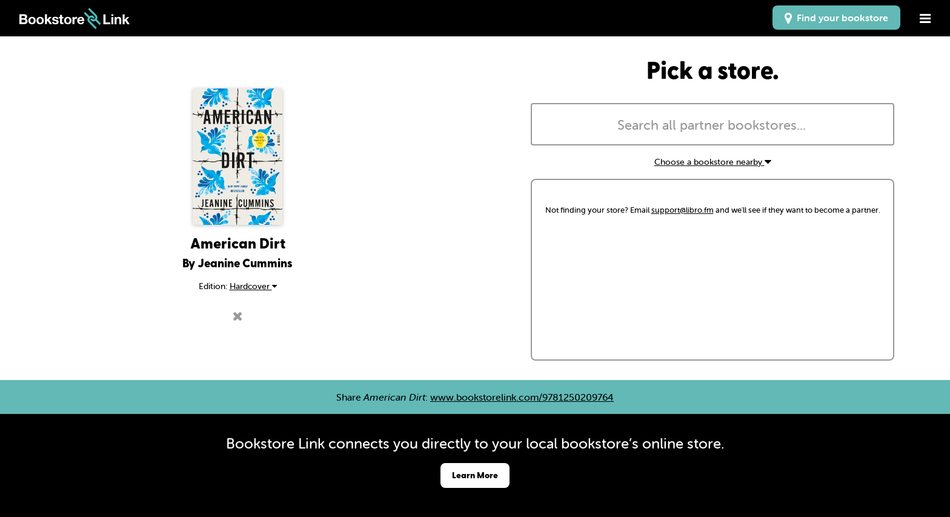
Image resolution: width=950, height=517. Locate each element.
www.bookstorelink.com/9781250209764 (522, 397)
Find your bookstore (836, 18)
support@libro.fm (682, 210)
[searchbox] (712, 125)
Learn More (475, 475)
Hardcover (253, 286)
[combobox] (712, 124)
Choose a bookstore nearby (712, 161)
